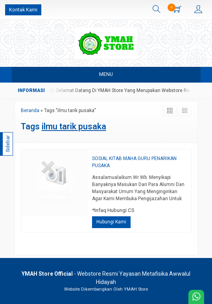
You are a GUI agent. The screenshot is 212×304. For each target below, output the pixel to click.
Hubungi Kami (111, 222)
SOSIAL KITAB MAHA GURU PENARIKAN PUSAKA (134, 162)
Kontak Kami (23, 10)
